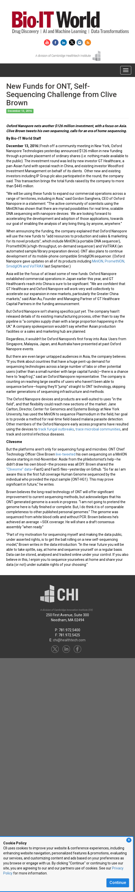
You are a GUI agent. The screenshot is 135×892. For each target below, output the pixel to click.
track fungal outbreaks (56, 429)
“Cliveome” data (19, 469)
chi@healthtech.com (69, 640)
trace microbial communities (98, 429)
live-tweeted (66, 454)
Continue (118, 882)
